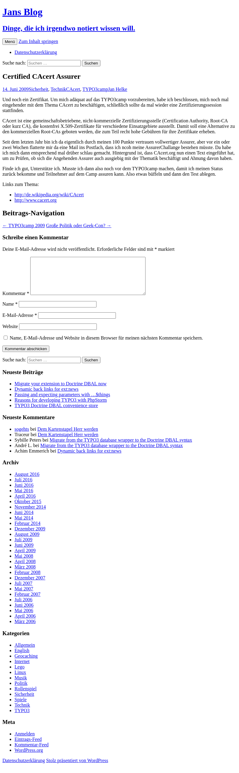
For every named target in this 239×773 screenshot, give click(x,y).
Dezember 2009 (30, 536)
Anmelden (25, 741)
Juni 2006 (24, 612)
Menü (10, 41)
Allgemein (25, 652)
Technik (58, 89)
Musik (21, 685)
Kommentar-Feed (32, 752)
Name (10, 311)
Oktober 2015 (28, 508)
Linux (20, 679)
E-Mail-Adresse (19, 322)
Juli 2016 (23, 486)
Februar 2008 (28, 579)
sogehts (22, 436)
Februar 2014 (28, 530)
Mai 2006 (24, 617)
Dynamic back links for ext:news (47, 396)
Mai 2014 (24, 525)
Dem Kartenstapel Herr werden (68, 436)
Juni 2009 (24, 552)
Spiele (21, 706)
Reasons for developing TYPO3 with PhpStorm (61, 407)
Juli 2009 (23, 546)
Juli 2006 (23, 606)
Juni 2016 (24, 492)
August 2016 (27, 481)
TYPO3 (22, 717)
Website (10, 333)
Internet (22, 668)
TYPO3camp (95, 89)
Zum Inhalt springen (38, 41)
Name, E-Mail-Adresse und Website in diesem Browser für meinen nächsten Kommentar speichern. (106, 345)
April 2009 (25, 557)
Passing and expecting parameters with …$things (62, 401)
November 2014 (30, 514)
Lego (20, 674)
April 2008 (25, 568)
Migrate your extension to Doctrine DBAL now (60, 390)
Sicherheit (38, 89)
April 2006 (25, 623)
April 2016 (25, 503)
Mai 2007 (24, 596)
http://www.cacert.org (36, 200)
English (22, 657)
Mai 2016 (24, 497)
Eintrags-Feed (28, 746)
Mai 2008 (24, 563)
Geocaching (26, 663)
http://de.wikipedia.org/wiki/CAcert (49, 194)
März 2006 (25, 628)
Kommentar (15, 300)
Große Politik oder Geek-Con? (78, 225)
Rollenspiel (26, 695)
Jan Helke (117, 89)
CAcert (73, 89)
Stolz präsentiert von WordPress (77, 767)
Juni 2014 (24, 519)
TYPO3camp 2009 (23, 225)
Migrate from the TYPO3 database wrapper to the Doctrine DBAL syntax (121, 447)
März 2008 (25, 574)
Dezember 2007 (30, 585)
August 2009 (27, 541)
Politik (21, 690)
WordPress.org (29, 757)
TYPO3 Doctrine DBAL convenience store (56, 412)
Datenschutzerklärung (36, 52)
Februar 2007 (28, 601)
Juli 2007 (23, 590)
